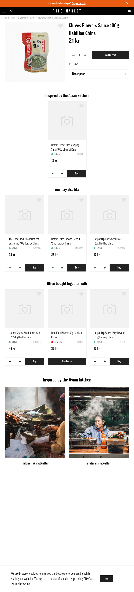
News (13, 18)
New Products (23, 18)
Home (7, 18)
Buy (76, 173)
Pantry (32, 18)
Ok (106, 578)
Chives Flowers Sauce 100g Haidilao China (53, 18)
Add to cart (110, 55)
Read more (67, 361)
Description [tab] (99, 74)
